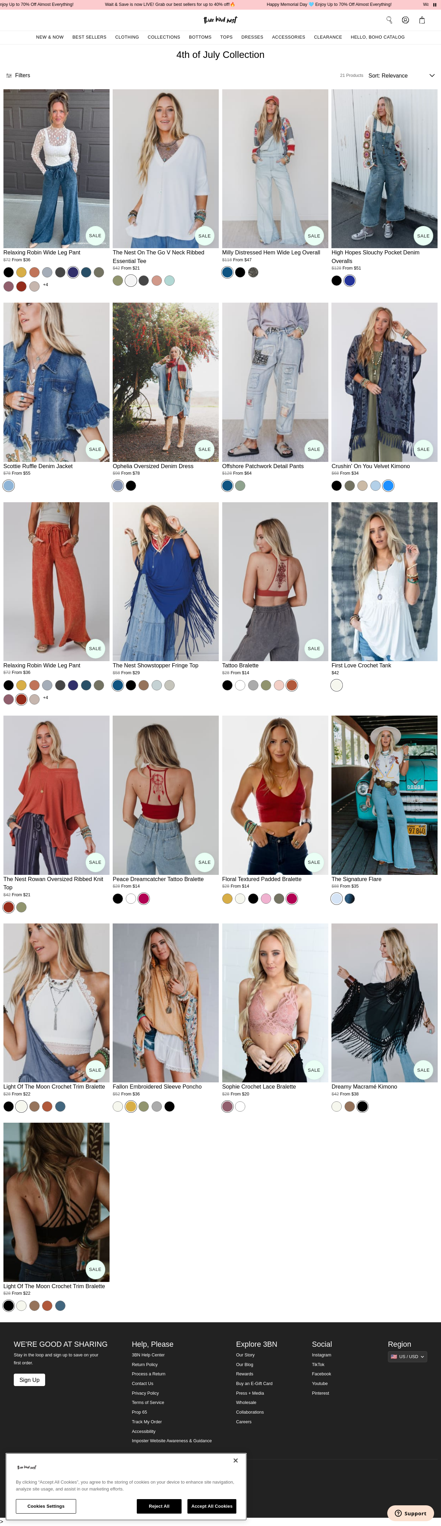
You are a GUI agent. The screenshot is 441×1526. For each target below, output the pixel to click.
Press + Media (250, 1393)
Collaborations (250, 1412)
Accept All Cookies (212, 1506)
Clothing (127, 37)
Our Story (245, 1355)
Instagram (321, 1355)
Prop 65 (139, 1412)
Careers (244, 1421)
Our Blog (244, 1364)
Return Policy (145, 1364)
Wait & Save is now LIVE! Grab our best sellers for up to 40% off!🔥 (180, 4)
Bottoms (200, 37)
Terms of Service (148, 1402)
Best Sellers (89, 37)
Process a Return (148, 1374)
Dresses (253, 37)
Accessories (289, 37)
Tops (226, 37)
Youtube (320, 1383)
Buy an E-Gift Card (254, 1383)
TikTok (318, 1364)
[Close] (235, 1460)
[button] (423, 20)
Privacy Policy (145, 1393)
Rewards (244, 1374)
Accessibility (144, 1431)
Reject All (159, 1506)
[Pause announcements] (435, 5)
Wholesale (246, 1402)
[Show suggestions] (407, 1356)
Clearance (328, 37)
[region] (126, 1486)
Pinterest (320, 1393)
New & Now (50, 37)
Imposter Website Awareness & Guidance (172, 1440)
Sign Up (29, 1380)
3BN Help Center (148, 1355)
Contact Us (142, 1383)
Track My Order (147, 1421)
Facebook (321, 1374)
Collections (164, 37)
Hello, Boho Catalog (378, 37)
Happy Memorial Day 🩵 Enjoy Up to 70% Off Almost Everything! (339, 4)
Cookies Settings (46, 1506)
